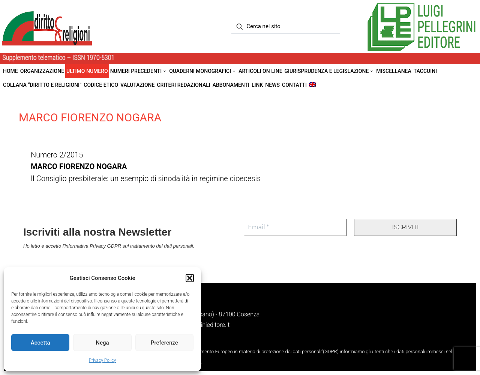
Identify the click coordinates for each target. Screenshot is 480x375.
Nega (102, 342)
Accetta (40, 342)
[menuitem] (312, 85)
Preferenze (164, 342)
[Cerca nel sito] (285, 26)
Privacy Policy (102, 360)
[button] (190, 278)
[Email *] (295, 227)
